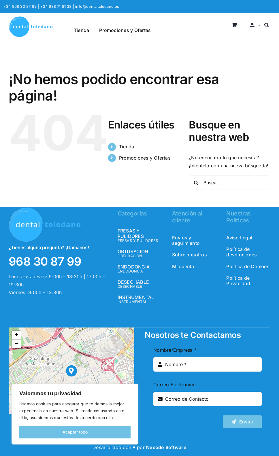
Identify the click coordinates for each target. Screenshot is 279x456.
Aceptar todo (75, 431)
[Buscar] (266, 25)
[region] (75, 414)
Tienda (126, 147)
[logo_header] (31, 18)
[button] (71, 370)
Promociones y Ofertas (144, 158)
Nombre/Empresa (175, 350)
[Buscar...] (229, 182)
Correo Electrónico (174, 384)
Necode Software (166, 447)
